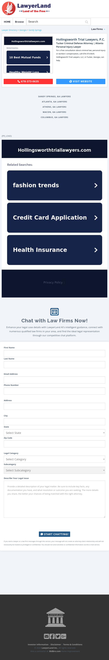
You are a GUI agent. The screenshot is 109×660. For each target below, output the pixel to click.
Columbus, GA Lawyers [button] (54, 117)
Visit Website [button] (80, 81)
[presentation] (54, 524)
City (6, 415)
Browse (19, 22)
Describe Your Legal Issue (16, 478)
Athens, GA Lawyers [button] (54, 106)
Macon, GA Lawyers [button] (54, 112)
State (6, 426)
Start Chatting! (54, 534)
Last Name (9, 358)
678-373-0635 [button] (28, 81)
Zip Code (8, 438)
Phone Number (11, 385)
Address (8, 400)
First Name (9, 347)
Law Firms (98, 29)
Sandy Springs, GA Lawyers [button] (54, 96)
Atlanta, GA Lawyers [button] (54, 101)
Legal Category (11, 453)
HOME (7, 22)
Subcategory (10, 464)
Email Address (11, 374)
